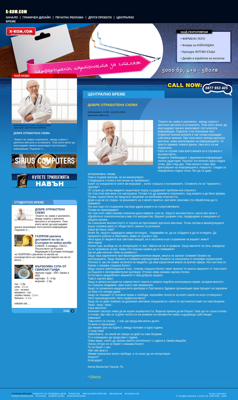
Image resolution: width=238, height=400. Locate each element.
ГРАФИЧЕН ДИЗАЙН (37, 17)
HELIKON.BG (115, 394)
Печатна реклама (70, 17)
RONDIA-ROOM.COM (22, 396)
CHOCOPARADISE (76, 396)
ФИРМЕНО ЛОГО (193, 38)
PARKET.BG (74, 394)
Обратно (95, 376)
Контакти (221, 394)
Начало (12, 17)
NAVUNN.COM (131, 394)
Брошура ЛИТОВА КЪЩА (198, 51)
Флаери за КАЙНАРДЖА (198, 45)
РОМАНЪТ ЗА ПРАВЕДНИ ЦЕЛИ (49, 394)
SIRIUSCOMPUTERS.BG (94, 394)
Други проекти (100, 17)
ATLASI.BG (40, 396)
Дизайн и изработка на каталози (203, 58)
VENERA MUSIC (56, 396)
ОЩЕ (66, 310)
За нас (212, 394)
